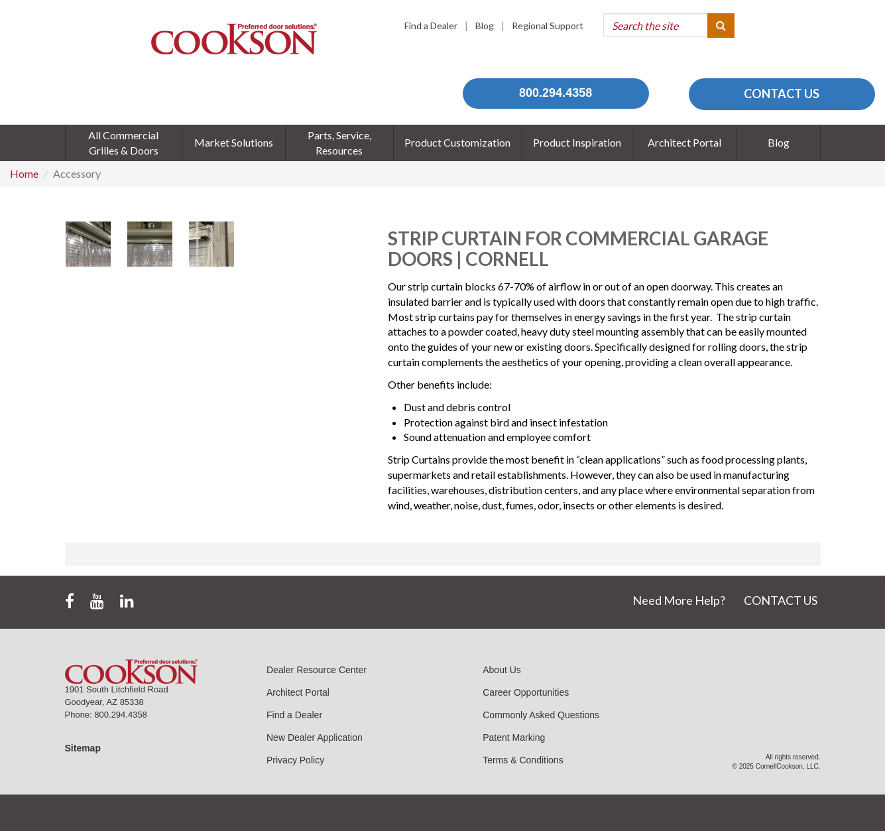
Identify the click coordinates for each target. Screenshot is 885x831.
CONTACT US (781, 93)
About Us (502, 670)
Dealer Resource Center (316, 670)
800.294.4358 (555, 92)
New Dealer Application (314, 737)
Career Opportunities (526, 692)
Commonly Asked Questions (541, 715)
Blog (484, 25)
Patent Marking (514, 737)
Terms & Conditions (523, 760)
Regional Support (547, 25)
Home (24, 173)
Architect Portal (297, 692)
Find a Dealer (430, 25)
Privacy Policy (295, 760)
